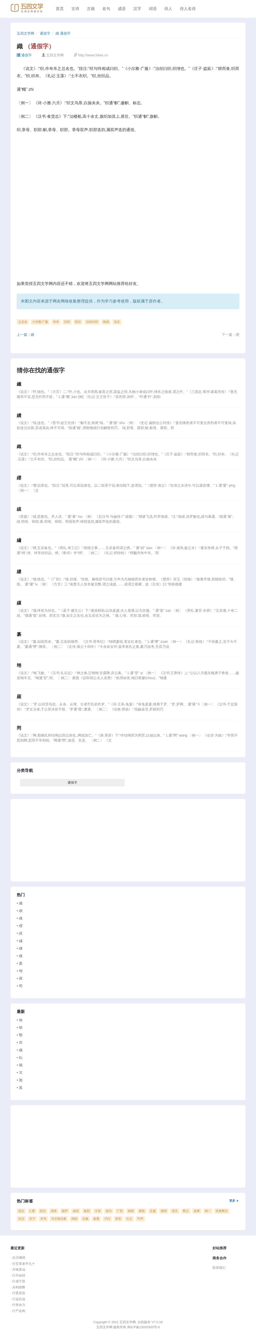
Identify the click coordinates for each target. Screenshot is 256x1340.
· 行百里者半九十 (22, 1264)
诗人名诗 (188, 9)
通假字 (45, 33)
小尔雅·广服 (40, 322)
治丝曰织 (92, 322)
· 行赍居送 (17, 1293)
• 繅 (19, 956)
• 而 (19, 1043)
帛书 (43, 1218)
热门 (21, 895)
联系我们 (219, 1268)
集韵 (87, 1211)
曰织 (67, 322)
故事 (197, 1211)
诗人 (168, 9)
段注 (78, 322)
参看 (96, 1218)
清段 (74, 1218)
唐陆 (142, 1211)
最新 (21, 1012)
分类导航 (25, 771)
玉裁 (85, 1218)
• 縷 (19, 948)
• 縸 (19, 933)
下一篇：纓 (230, 335)
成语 (122, 9)
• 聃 (19, 1027)
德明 (164, 1211)
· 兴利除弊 (17, 1287)
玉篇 (153, 1211)
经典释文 (222, 1211)
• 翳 (19, 1035)
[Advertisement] (128, 175)
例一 (208, 1211)
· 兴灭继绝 (17, 1258)
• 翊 (19, 971)
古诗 (75, 9)
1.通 (32, 1211)
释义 (186, 1211)
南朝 (131, 1211)
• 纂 (19, 963)
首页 (60, 9)
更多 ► (234, 1200)
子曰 (107, 1218)
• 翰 (19, 1020)
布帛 (56, 322)
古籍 (91, 9)
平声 (140, 1218)
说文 (117, 322)
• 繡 (19, 941)
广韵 (120, 1211)
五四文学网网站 (103, 283)
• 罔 (19, 986)
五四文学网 (25, 33)
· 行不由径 (17, 1275)
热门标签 (128, 1201)
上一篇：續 (25, 335)
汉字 (137, 9)
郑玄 (118, 1218)
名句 (106, 9)
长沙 (21, 1218)
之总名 (22, 322)
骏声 (65, 1211)
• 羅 (19, 978)
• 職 (19, 1065)
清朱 (54, 1211)
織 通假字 (63, 33)
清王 (175, 1211)
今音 (98, 1211)
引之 (129, 1218)
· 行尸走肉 (17, 1311)
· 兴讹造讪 (17, 1269)
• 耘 (19, 1058)
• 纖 (19, 903)
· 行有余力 (17, 1305)
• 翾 (19, 1080)
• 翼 (19, 1088)
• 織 (19, 918)
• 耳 (19, 1073)
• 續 (19, 911)
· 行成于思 (17, 1281)
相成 (106, 322)
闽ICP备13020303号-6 (143, 1327)
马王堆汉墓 (58, 1218)
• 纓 (19, 926)
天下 (32, 1218)
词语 (153, 9)
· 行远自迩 (17, 1299)
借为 (109, 1211)
